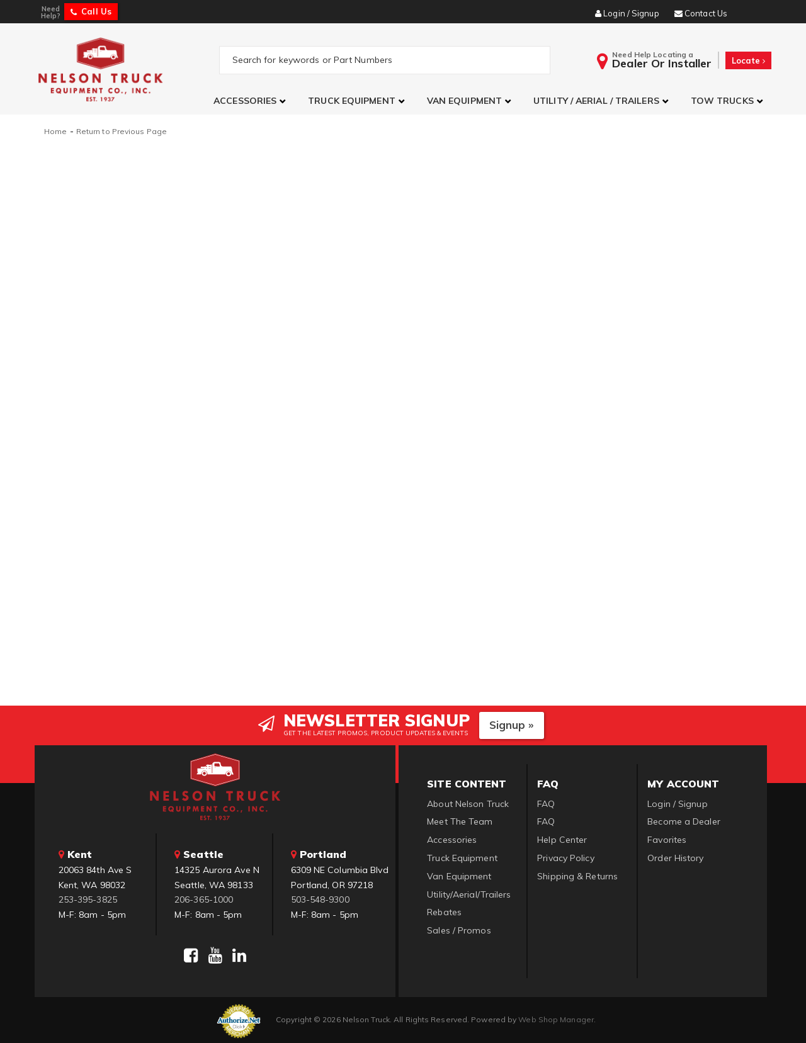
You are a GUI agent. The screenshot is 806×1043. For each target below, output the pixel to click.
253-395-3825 (88, 898)
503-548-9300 (320, 898)
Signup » (511, 723)
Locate (748, 60)
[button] (251, 101)
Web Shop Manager (556, 1018)
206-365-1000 (203, 898)
